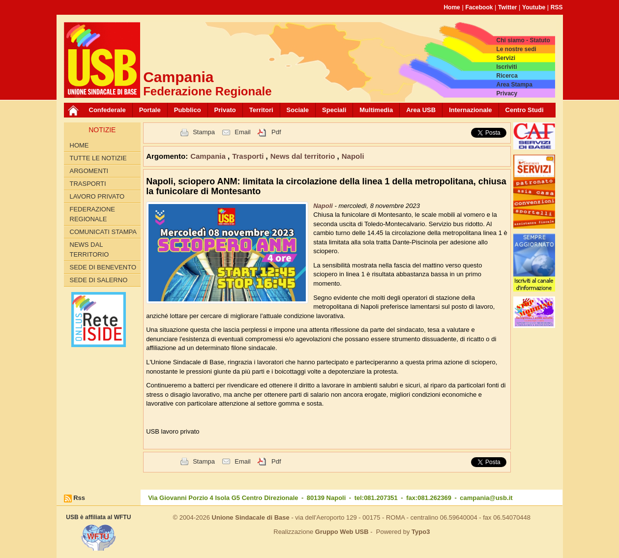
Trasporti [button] (248, 156)
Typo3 (421, 531)
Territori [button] (261, 110)
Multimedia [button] (376, 110)
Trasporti (88, 183)
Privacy (506, 93)
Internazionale (470, 110)
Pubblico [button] (187, 110)
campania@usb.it (486, 497)
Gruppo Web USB (342, 531)
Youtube (533, 7)
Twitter (507, 7)
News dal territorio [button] (303, 156)
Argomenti (89, 171)
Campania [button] (209, 156)
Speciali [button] (334, 110)
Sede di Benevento (103, 267)
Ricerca (506, 75)
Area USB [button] (421, 110)
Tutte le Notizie (98, 158)
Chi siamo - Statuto (523, 40)
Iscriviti (506, 66)
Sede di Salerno (99, 280)
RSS (557, 7)
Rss (79, 497)
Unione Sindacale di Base (251, 517)
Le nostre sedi (516, 49)
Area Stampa (514, 84)
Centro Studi (524, 110)
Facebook (479, 7)
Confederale (107, 110)
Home (451, 7)
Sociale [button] (298, 110)
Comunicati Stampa (103, 231)
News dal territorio (89, 249)
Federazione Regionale (92, 214)
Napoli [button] (353, 156)
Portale (150, 110)
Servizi (505, 58)
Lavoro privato (97, 196)
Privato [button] (225, 110)
